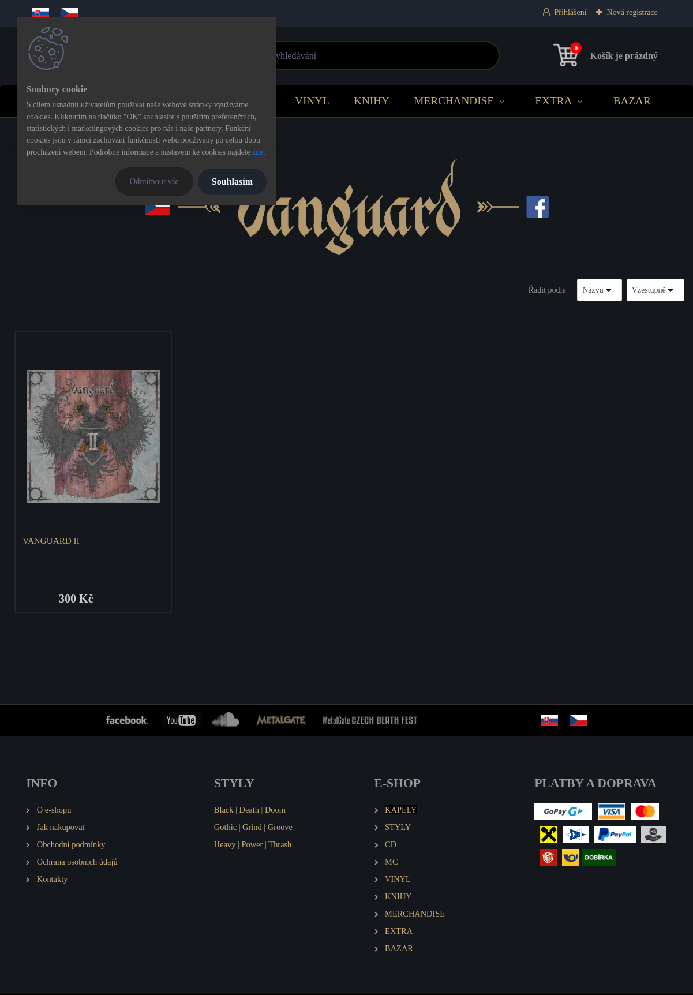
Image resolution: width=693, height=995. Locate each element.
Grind (252, 827)
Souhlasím (232, 181)
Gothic (225, 827)
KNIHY (371, 101)
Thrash (279, 845)
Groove (280, 827)
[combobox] (599, 290)
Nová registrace (632, 12)
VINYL (312, 101)
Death (249, 810)
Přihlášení (571, 12)
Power (252, 845)
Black (224, 810)
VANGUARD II (51, 540)
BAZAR (632, 101)
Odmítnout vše (154, 181)
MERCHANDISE (454, 101)
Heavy (225, 845)
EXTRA (553, 101)
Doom (275, 810)
